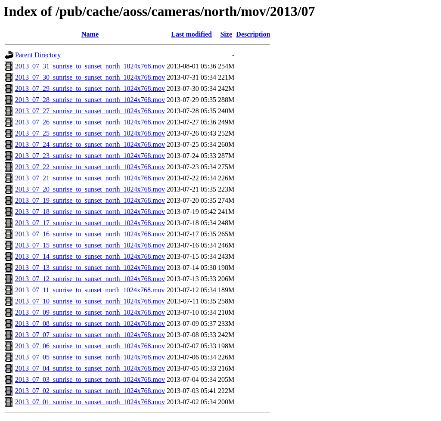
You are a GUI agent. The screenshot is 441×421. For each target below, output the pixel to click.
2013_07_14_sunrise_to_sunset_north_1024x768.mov (90, 256)
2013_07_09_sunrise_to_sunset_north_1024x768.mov (90, 312)
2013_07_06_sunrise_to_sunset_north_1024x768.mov (90, 346)
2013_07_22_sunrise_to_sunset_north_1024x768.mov (90, 166)
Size (226, 34)
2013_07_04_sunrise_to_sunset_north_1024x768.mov (90, 368)
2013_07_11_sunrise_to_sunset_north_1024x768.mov (90, 290)
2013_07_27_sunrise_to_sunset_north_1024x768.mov (90, 111)
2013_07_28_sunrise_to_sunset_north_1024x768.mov (90, 99)
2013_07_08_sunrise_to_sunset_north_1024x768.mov (90, 323)
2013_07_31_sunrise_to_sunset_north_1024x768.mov (90, 66)
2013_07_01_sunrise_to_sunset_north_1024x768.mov (90, 402)
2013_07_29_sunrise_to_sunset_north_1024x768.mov (90, 88)
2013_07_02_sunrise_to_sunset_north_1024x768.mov (90, 390)
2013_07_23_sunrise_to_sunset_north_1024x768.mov (90, 155)
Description (253, 34)
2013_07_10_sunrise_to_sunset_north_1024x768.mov (90, 301)
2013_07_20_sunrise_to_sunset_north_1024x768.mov (90, 189)
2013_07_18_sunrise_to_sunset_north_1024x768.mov (90, 211)
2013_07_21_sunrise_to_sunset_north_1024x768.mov (90, 178)
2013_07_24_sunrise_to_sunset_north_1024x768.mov (90, 144)
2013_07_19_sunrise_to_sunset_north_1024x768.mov (90, 200)
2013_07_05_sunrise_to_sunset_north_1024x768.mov (90, 357)
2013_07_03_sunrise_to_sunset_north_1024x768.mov (90, 379)
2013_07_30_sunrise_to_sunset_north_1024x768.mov (90, 77)
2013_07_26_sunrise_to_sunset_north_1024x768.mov (90, 122)
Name (90, 34)
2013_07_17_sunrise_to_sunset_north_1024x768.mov (90, 222)
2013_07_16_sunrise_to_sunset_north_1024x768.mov (90, 234)
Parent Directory (38, 55)
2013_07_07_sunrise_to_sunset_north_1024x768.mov (90, 334)
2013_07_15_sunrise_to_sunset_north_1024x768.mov (90, 245)
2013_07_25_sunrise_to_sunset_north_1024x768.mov (90, 133)
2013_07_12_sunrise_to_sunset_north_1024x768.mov (90, 278)
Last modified (191, 34)
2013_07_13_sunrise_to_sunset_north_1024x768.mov (90, 267)
